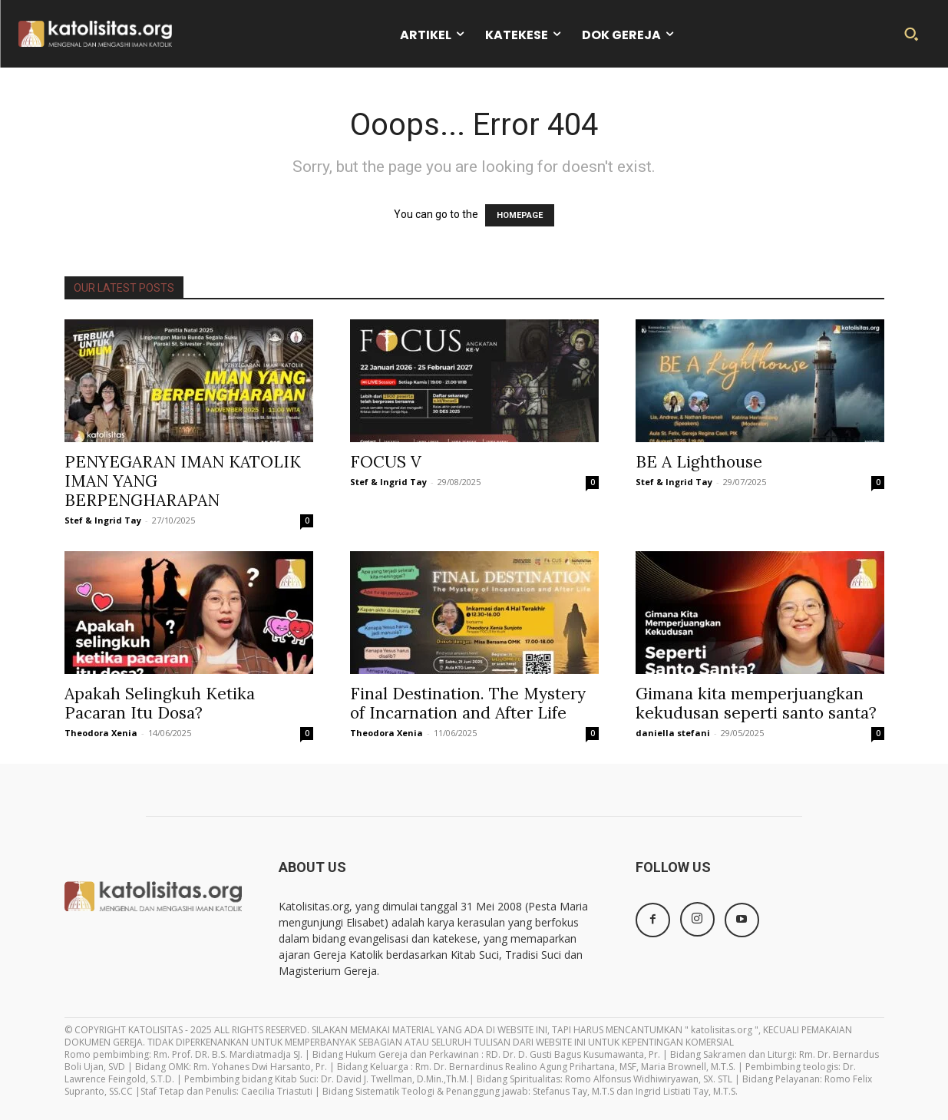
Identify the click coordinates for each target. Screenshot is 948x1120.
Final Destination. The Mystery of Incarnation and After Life (468, 703)
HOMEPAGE (520, 215)
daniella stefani (673, 732)
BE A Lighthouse (699, 461)
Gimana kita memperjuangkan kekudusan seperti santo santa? (756, 703)
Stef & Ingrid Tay (102, 520)
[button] (911, 33)
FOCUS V (385, 461)
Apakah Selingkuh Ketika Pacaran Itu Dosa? (159, 703)
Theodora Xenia (100, 732)
